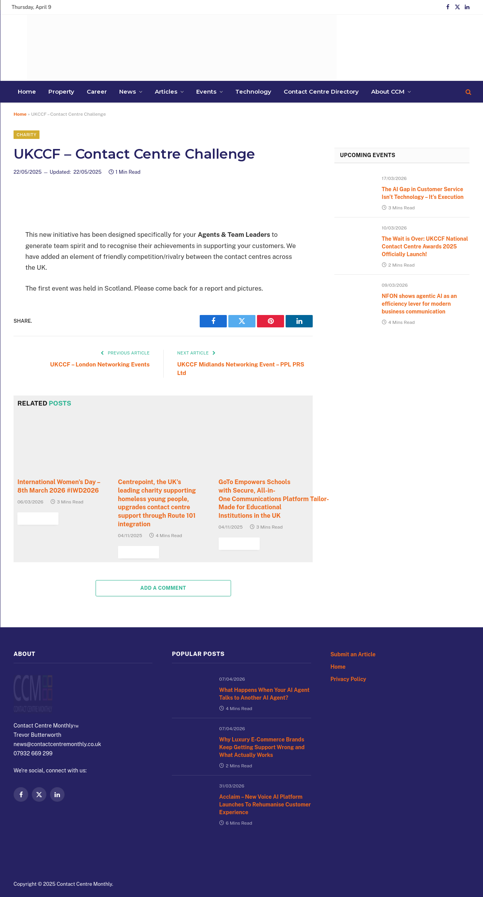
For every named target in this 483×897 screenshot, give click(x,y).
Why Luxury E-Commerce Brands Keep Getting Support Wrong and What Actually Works (261, 766)
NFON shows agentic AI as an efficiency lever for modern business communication (425, 349)
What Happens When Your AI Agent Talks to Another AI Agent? (262, 697)
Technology (154, 91)
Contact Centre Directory (202, 91)
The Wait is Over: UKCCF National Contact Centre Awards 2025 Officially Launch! (422, 275)
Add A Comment (163, 585)
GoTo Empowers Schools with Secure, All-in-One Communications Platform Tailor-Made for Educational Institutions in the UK (264, 503)
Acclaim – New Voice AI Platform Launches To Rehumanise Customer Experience (257, 840)
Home (339, 665)
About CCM (249, 91)
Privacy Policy (351, 678)
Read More (237, 541)
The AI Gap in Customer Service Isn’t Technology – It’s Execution (424, 207)
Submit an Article (356, 651)
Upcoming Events (386, 159)
